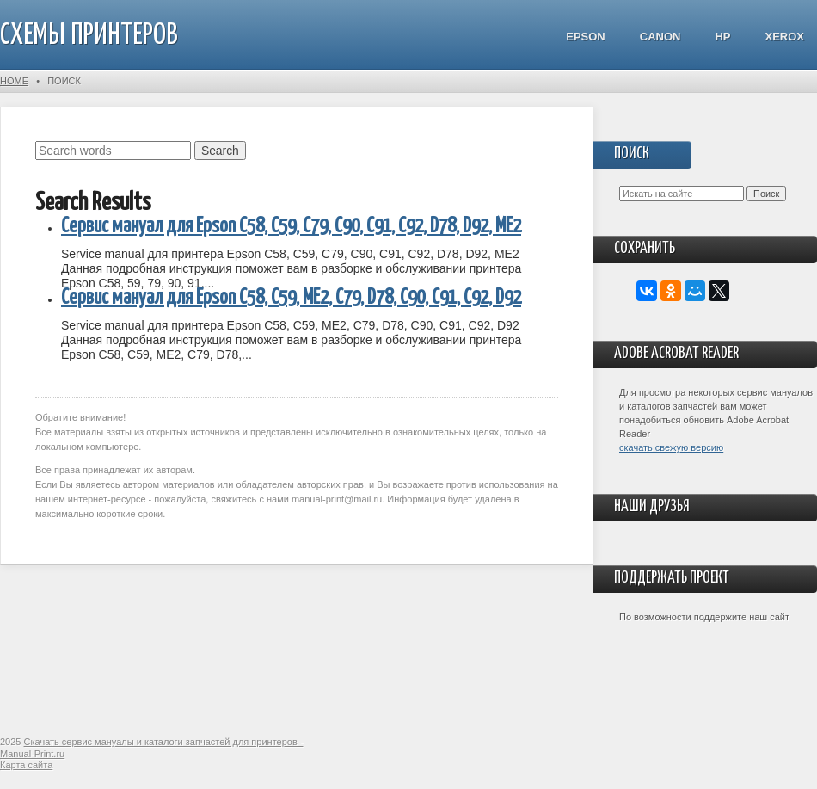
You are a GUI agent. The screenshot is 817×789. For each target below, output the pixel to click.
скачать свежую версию (671, 447)
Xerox (784, 36)
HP (722, 36)
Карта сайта (26, 765)
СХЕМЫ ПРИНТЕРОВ (89, 36)
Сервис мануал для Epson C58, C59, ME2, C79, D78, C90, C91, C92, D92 (291, 298)
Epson (585, 36)
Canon (660, 36)
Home (14, 81)
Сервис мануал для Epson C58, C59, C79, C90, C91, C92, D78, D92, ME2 (291, 227)
